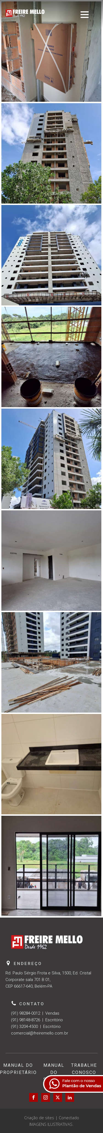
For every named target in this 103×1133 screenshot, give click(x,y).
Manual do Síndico (54, 1072)
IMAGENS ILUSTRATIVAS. (51, 1124)
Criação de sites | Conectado (51, 1117)
